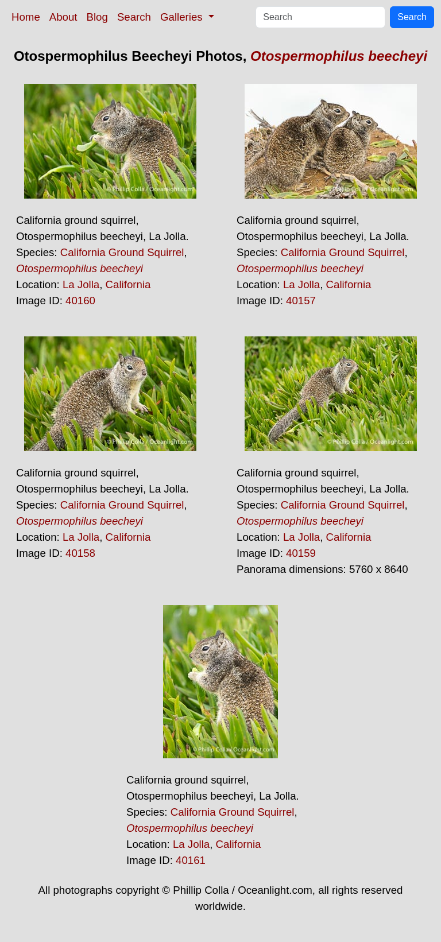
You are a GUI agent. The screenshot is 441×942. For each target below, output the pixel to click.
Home (25, 17)
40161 (191, 860)
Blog (97, 17)
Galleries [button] (183, 17)
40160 (80, 300)
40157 (301, 300)
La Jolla (81, 284)
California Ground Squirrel (122, 252)
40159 (301, 553)
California (128, 284)
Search (134, 17)
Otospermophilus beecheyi (338, 56)
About (63, 17)
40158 (80, 553)
